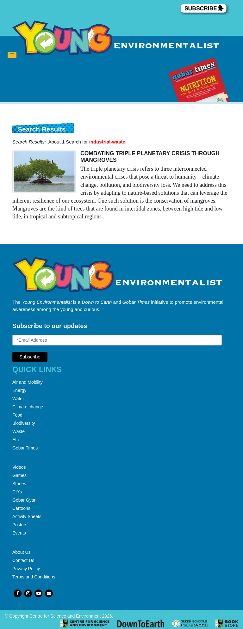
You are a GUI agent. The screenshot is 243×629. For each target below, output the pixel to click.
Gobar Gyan (24, 500)
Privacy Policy (26, 568)
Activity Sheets (26, 516)
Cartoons (21, 508)
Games (19, 475)
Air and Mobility (27, 382)
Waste (18, 431)
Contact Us (23, 560)
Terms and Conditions (33, 576)
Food (17, 415)
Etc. (16, 439)
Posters (19, 524)
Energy (19, 390)
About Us (21, 552)
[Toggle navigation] (12, 55)
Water (18, 398)
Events (19, 532)
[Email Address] (117, 340)
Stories (19, 483)
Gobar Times (25, 447)
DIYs (17, 491)
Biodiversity (23, 423)
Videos (19, 467)
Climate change (27, 406)
